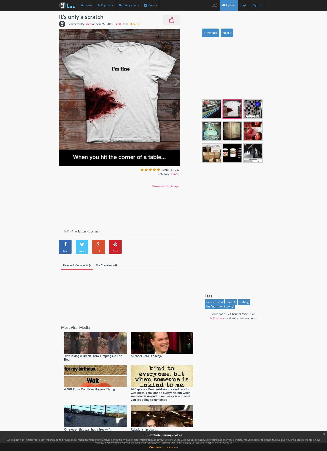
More (150, 5)
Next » (227, 32)
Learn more (171, 447)
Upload (228, 5)
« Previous (210, 32)
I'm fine (210, 306)
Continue (155, 447)
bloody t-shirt (214, 302)
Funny (175, 174)
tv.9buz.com (218, 318)
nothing (244, 302)
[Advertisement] (94, 198)
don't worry (226, 306)
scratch (231, 302)
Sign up (257, 5)
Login (244, 5)
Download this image (165, 186)
